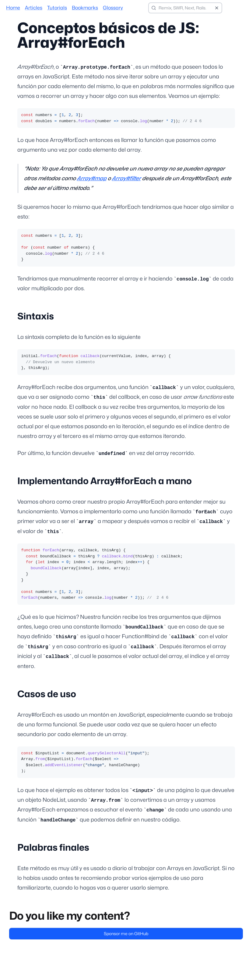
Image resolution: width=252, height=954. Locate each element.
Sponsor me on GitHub (126, 933)
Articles (33, 8)
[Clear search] (216, 8)
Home (13, 8)
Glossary (113, 8)
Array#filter (126, 178)
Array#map (92, 178)
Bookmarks (85, 8)
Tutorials (57, 8)
